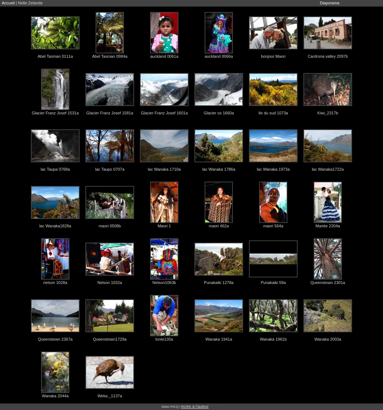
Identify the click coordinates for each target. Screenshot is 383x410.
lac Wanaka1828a (55, 226)
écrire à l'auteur (195, 406)
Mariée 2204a (327, 226)
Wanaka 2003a (327, 339)
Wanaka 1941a (218, 339)
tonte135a (164, 339)
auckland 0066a (219, 56)
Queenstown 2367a (55, 339)
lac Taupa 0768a (55, 169)
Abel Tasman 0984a (109, 56)
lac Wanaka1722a (328, 169)
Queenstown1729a (109, 339)
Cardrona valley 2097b (328, 56)
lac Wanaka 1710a (164, 169)
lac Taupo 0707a (110, 169)
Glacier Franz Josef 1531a (55, 113)
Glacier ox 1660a (218, 113)
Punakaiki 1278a (218, 282)
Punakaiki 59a (273, 282)
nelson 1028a (55, 282)
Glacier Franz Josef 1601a (164, 113)
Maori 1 (164, 226)
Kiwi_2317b (328, 113)
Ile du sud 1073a (273, 113)
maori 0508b (109, 226)
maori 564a (273, 226)
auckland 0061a (164, 56)
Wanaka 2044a (55, 396)
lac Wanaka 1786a (218, 169)
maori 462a (219, 226)
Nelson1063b (164, 282)
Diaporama (329, 3)
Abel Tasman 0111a (55, 56)
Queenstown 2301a (327, 282)
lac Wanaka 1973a (273, 169)
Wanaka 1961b (273, 339)
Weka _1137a (109, 396)
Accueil (8, 3)
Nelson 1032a (109, 282)
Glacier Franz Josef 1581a (109, 113)
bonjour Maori (273, 56)
